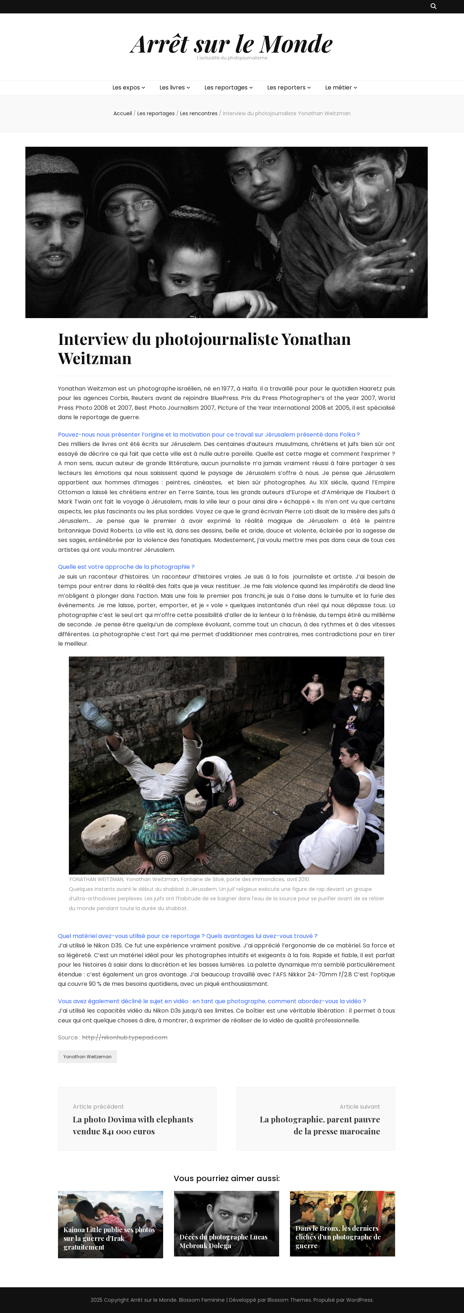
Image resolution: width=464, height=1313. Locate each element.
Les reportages (226, 87)
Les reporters (286, 87)
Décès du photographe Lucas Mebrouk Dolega (223, 1241)
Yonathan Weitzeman (87, 1057)
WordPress (359, 1300)
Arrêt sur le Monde (232, 42)
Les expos (126, 87)
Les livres (172, 87)
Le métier (338, 87)
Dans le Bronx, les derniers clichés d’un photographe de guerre (338, 1237)
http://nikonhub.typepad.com (124, 1037)
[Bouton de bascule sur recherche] (433, 7)
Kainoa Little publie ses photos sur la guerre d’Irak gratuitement (109, 1238)
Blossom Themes (289, 1300)
